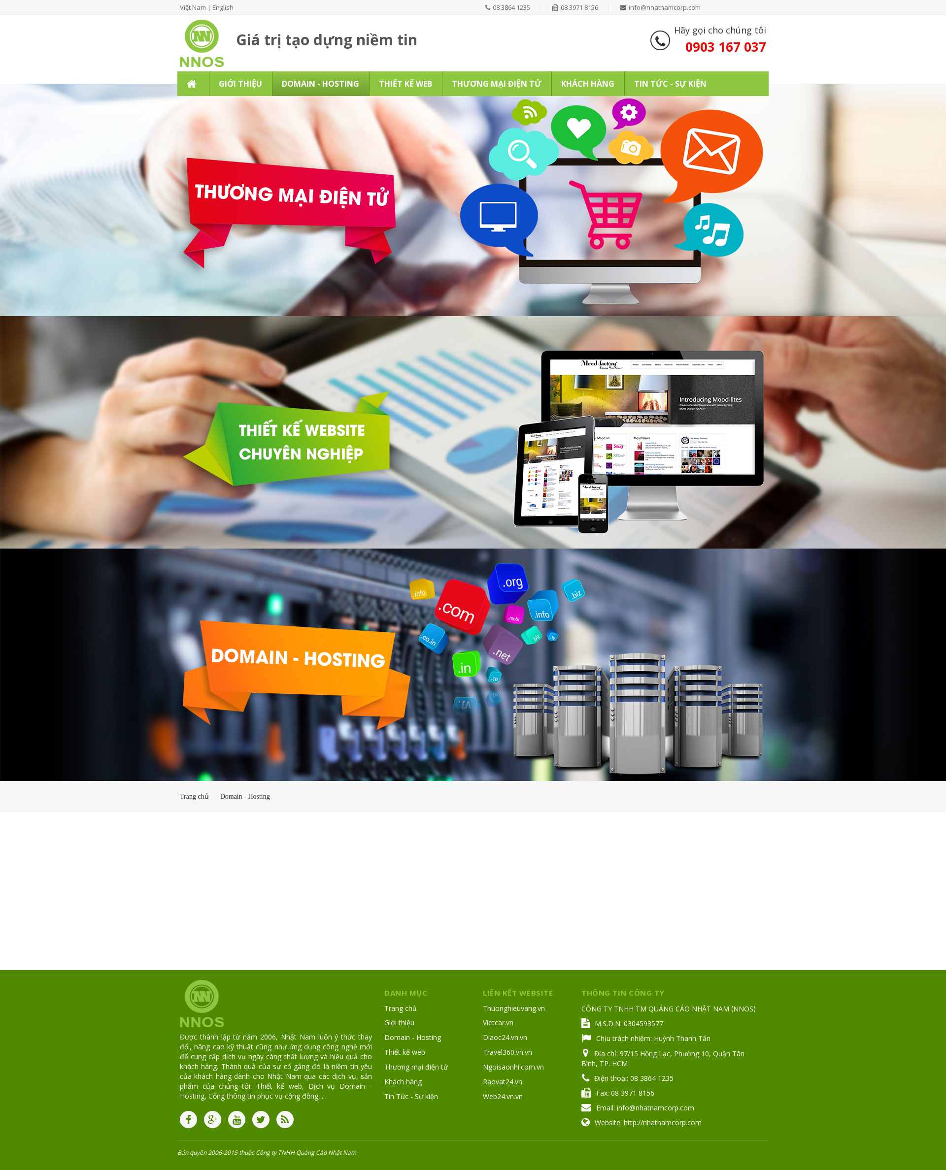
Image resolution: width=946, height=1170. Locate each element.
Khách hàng (403, 1081)
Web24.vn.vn (503, 1096)
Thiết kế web (404, 1052)
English (223, 7)
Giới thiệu (399, 1022)
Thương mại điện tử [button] (496, 83)
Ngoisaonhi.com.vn (513, 1067)
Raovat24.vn (502, 1081)
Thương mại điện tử (416, 1067)
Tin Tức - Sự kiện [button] (670, 83)
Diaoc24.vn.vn (505, 1037)
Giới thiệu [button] (240, 83)
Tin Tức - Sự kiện (411, 1096)
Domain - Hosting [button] (320, 83)
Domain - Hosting (412, 1037)
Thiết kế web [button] (405, 83)
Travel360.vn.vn (507, 1052)
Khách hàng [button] (587, 83)
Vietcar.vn (498, 1022)
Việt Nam (193, 7)
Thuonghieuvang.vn (514, 1008)
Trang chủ (400, 1008)
